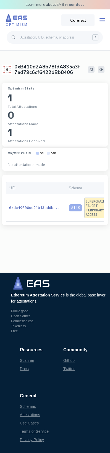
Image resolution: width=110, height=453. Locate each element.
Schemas (28, 406)
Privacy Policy (32, 439)
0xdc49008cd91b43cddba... (35, 207)
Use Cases (29, 423)
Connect (78, 20)
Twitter (69, 369)
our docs (77, 4)
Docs (24, 369)
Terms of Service (34, 431)
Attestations (30, 415)
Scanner (27, 360)
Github (69, 360)
